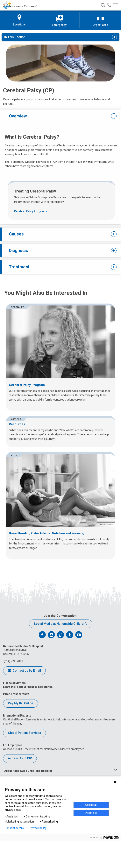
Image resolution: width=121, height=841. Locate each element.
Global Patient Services (24, 733)
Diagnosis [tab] (58, 251)
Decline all (91, 812)
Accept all (91, 804)
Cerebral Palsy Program (30, 211)
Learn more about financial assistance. (28, 686)
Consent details (14, 828)
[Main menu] (115, 5)
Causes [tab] (58, 234)
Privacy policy (38, 828)
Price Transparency (16, 694)
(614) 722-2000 (13, 661)
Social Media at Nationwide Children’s (60, 624)
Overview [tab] (58, 116)
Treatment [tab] (58, 267)
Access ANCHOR (20, 758)
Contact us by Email (24, 671)
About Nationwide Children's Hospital (28, 770)
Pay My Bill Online (20, 703)
